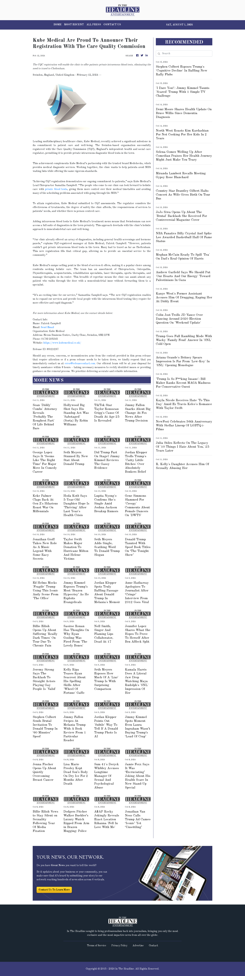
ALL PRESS (93, 24)
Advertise (138, 945)
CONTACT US (112, 24)
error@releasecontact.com (80, 363)
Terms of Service (96, 945)
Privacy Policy (119, 945)
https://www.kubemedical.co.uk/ (62, 343)
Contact (153, 945)
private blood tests (56, 189)
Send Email (47, 327)
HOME (57, 24)
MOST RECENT (74, 24)
